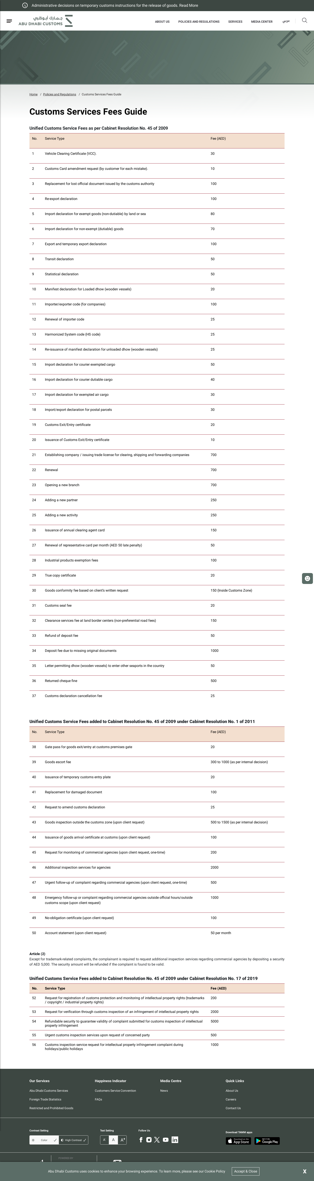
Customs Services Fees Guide (101, 94)
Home (33, 94)
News (164, 1090)
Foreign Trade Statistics (45, 1099)
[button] (307, 578)
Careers (231, 1099)
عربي (286, 21)
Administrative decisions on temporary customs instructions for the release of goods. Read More (115, 5)
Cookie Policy (215, 1171)
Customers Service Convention (115, 1090)
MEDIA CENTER (262, 21)
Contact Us (233, 1108)
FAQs (98, 1099)
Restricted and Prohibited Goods (51, 1108)
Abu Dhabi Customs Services (48, 1090)
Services (235, 21)
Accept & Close (245, 1171)
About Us (162, 21)
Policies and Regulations (199, 21)
